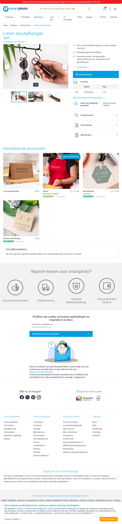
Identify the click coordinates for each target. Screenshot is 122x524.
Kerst (94, 422)
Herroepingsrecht (40, 439)
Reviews (36, 449)
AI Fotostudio (67, 18)
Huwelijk (96, 435)
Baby (94, 425)
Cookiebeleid (39, 445)
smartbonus (68, 435)
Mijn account (68, 429)
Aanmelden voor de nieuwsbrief (45, 334)
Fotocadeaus (9, 432)
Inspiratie (113, 17)
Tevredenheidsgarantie (72, 425)
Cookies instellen (13, 519)
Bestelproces (39, 432)
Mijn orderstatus (70, 432)
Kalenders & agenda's (13, 435)
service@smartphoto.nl (73, 442)
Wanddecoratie (10, 429)
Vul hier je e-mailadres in (42, 324)
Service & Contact (70, 422)
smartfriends (68, 439)
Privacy (36, 442)
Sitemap (36, 429)
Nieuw (79, 17)
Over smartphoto (41, 416)
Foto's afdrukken (11, 422)
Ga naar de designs (84, 74)
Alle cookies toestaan (108, 519)
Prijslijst (36, 452)
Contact (103, 17)
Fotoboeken (25, 17)
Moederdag (97, 429)
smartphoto (38, 422)
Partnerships (68, 449)
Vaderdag (96, 432)
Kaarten (7, 439)
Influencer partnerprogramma (75, 452)
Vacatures (37, 425)
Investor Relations (41, 455)
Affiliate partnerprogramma (74, 445)
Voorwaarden (39, 435)
